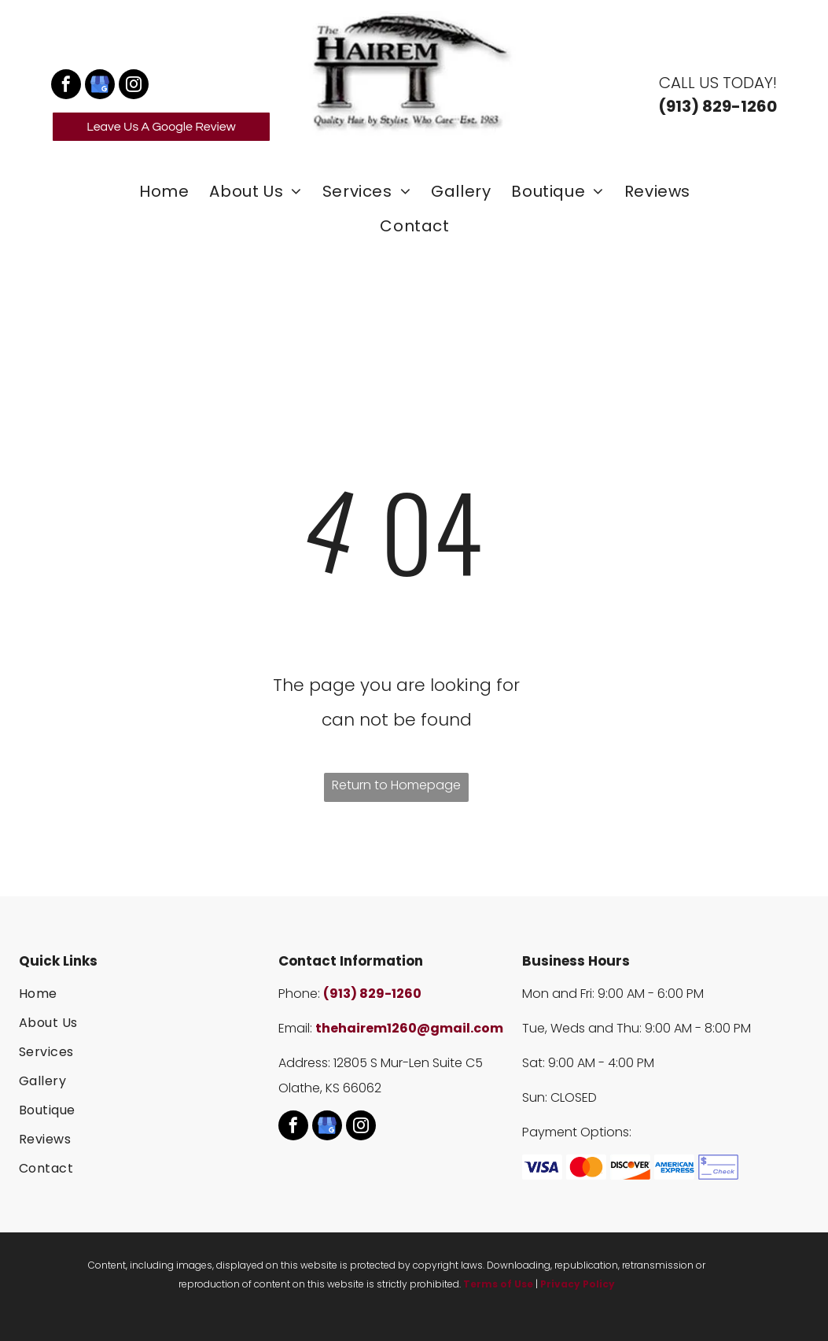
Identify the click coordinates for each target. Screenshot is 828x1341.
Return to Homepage (396, 785)
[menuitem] (163, 191)
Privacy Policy (577, 1284)
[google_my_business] (100, 86)
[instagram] (134, 86)
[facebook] (66, 86)
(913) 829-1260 (372, 994)
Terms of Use (498, 1284)
